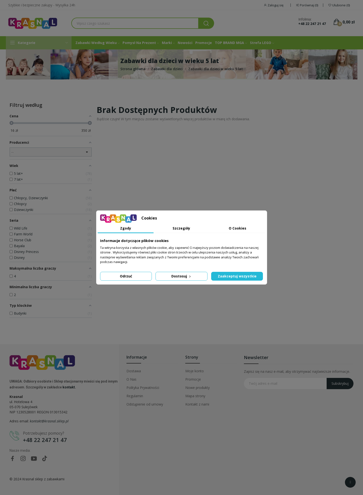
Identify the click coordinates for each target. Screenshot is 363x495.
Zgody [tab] (125, 228)
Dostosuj (181, 276)
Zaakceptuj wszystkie (237, 276)
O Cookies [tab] (237, 228)
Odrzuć (126, 276)
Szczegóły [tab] (181, 228)
